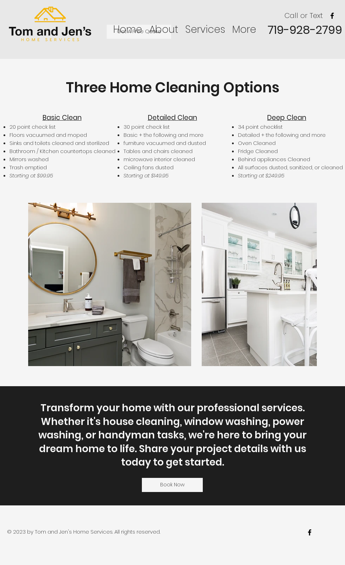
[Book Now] (172, 485)
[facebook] (332, 16)
